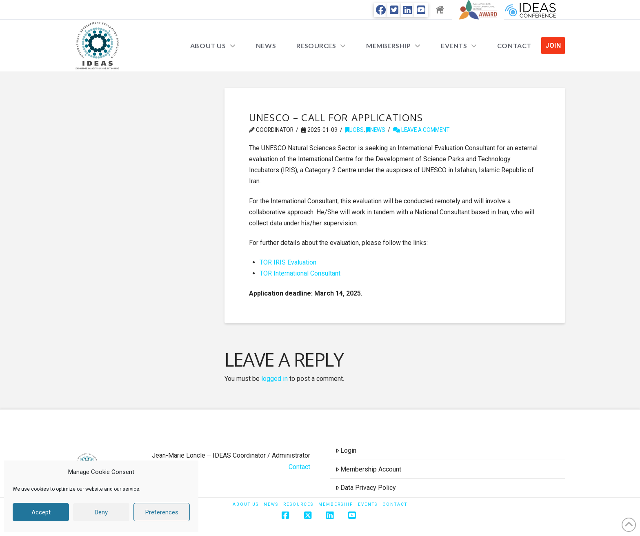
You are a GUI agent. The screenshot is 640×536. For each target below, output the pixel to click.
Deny (101, 512)
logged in (274, 379)
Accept (41, 512)
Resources (298, 504)
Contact (299, 467)
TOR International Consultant (300, 273)
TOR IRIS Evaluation (288, 262)
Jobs (354, 130)
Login (346, 450)
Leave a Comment (421, 130)
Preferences (161, 512)
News (375, 130)
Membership (335, 504)
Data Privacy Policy (366, 488)
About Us (246, 504)
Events (368, 504)
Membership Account (369, 469)
